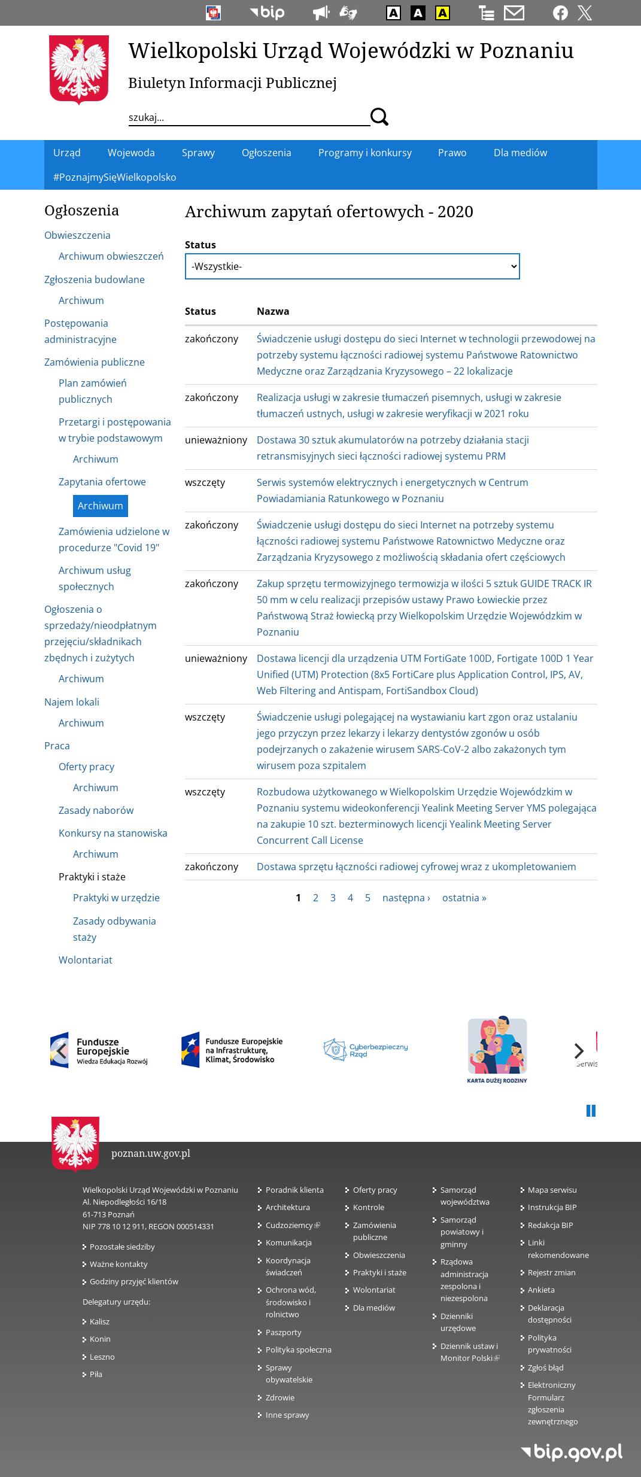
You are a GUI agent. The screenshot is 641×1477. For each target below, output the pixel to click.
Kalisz (100, 1321)
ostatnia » (464, 897)
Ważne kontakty (119, 1264)
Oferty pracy (375, 1189)
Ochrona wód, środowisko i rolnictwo (291, 1302)
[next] (578, 1051)
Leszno (102, 1356)
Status (200, 244)
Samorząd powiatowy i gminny (462, 1232)
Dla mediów (374, 1307)
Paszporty (284, 1332)
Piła (96, 1374)
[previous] (63, 1051)
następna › (406, 897)
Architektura (288, 1207)
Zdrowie (280, 1397)
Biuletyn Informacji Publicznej (232, 82)
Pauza (591, 1111)
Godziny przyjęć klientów (134, 1281)
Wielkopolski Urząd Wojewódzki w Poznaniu (351, 49)
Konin (100, 1338)
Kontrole (368, 1207)
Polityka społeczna (299, 1349)
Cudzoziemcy (293, 1225)
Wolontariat (374, 1289)
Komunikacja (289, 1242)
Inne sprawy (287, 1414)
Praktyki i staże (379, 1272)
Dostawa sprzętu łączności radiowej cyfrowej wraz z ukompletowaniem (416, 866)
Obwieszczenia (379, 1255)
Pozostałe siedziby (122, 1246)
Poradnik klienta (295, 1189)
